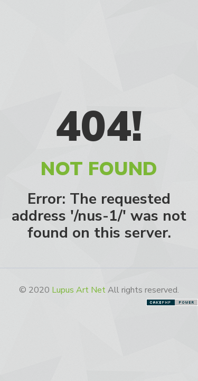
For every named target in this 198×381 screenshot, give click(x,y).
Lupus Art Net (79, 290)
